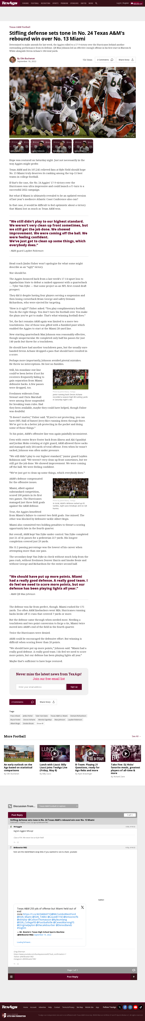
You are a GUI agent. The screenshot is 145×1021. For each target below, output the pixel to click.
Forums (25, 3)
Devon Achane (29, 719)
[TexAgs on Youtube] (135, 1007)
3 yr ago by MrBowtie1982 (39, 822)
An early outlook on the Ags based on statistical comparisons (18, 767)
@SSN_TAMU (39, 916)
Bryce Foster (15, 719)
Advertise (42, 1007)
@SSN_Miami (24, 916)
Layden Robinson (75, 719)
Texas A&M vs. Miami (59, 716)
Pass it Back (15, 716)
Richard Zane (119, 776)
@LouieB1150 (55, 916)
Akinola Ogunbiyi (45, 719)
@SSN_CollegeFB (26, 922)
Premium (64, 3)
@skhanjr (22, 919)
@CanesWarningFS (63, 922)
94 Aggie (18, 826)
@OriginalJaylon (26, 925)
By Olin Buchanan (26, 58)
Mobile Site (89, 1007)
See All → (136, 736)
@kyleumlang (59, 919)
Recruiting (45, 3)
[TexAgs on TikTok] (141, 1007)
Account (33, 1007)
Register (126, 3)
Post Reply (17, 815)
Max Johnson (60, 719)
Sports (55, 3)
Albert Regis (15, 723)
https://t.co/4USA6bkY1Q (37, 914)
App (97, 1007)
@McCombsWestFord (63, 914)
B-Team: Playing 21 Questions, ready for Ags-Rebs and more (87, 767)
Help (50, 1007)
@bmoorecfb (70, 916)
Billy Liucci (46, 773)
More (91, 3)
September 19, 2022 (42, 934)
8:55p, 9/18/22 (130, 847)
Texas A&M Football (19, 27)
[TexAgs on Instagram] (130, 1007)
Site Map (80, 1007)
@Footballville (44, 922)
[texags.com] (9, 3)
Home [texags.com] (25, 1007)
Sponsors (74, 3)
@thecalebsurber (45, 925)
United (83, 3)
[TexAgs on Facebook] (125, 1007)
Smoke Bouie (28, 723)
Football (35, 3)
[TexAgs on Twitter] (119, 1007)
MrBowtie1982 (20, 847)
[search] (96, 3)
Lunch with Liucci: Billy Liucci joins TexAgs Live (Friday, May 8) (53, 767)
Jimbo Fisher (28, 716)
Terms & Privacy (68, 1007)
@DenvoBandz (64, 925)
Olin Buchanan (13, 773)
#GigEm (21, 927)
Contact (57, 1007)
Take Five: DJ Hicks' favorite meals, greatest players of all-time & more (125, 769)
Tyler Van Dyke (42, 716)
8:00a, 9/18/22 (130, 827)
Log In (119, 3)
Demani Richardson (78, 716)
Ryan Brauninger (85, 773)
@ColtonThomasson (39, 919)
